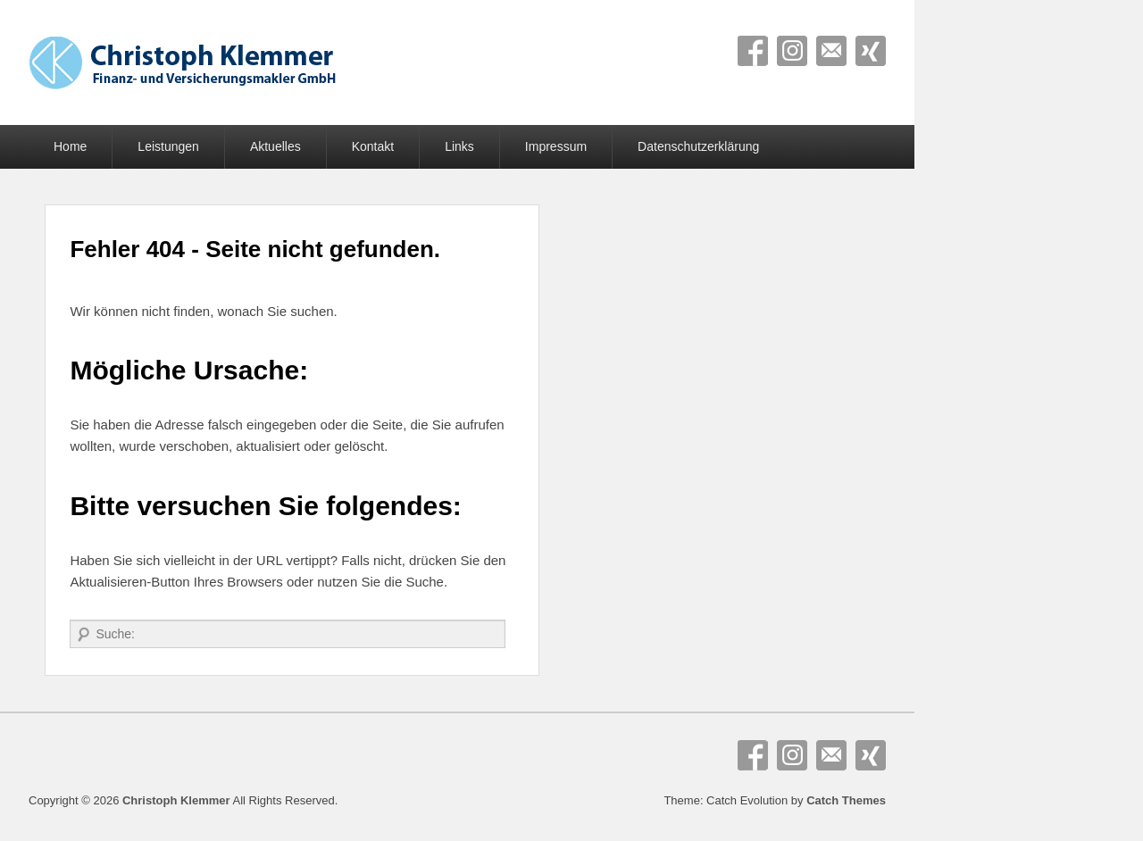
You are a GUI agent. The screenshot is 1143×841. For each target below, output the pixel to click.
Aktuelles (275, 146)
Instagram (792, 51)
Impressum (556, 146)
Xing (870, 51)
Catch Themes (846, 800)
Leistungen (168, 146)
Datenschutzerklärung (698, 146)
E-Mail (831, 51)
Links (459, 146)
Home (70, 146)
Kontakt (373, 146)
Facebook (753, 51)
